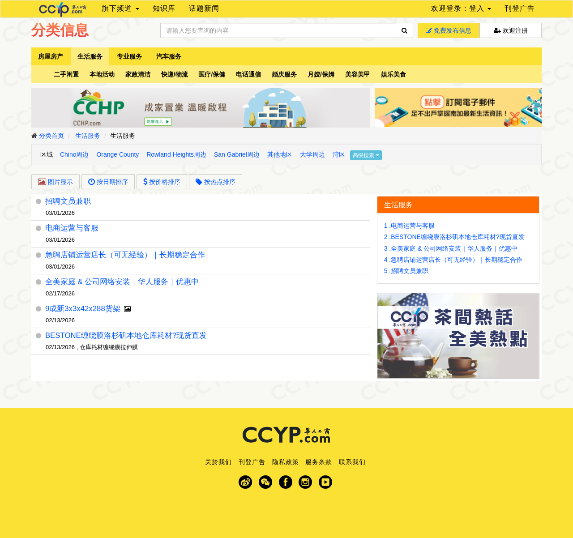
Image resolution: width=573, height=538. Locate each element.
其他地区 (279, 154)
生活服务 (90, 56)
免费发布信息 (448, 30)
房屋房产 (50, 56)
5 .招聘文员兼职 (406, 270)
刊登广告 (520, 8)
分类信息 (60, 30)
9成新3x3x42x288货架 (82, 308)
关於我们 (218, 461)
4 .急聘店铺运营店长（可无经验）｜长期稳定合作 (453, 259)
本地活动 (102, 74)
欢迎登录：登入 (461, 8)
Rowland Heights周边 (176, 154)
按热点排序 (215, 181)
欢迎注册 (511, 30)
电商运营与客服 (71, 228)
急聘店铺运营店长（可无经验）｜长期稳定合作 (125, 255)
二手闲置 (66, 74)
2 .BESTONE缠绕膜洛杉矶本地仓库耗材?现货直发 (454, 236)
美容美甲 (357, 74)
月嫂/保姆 (321, 74)
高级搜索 (366, 155)
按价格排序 (162, 181)
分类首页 (51, 135)
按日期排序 (108, 181)
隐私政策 (285, 461)
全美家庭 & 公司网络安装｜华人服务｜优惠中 (122, 282)
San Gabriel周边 (237, 154)
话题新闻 (204, 8)
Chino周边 (74, 154)
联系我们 (352, 461)
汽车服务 (168, 56)
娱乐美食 (393, 74)
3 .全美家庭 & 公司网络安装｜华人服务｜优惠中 (451, 248)
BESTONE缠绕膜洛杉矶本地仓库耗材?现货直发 (126, 335)
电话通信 (248, 74)
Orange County (117, 154)
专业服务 (129, 56)
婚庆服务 (284, 74)
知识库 (164, 8)
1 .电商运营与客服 (409, 225)
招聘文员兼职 (68, 201)
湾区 (339, 154)
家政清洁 (137, 74)
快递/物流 (174, 74)
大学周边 (312, 154)
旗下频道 (120, 8)
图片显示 (55, 181)
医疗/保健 (211, 74)
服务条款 (318, 461)
